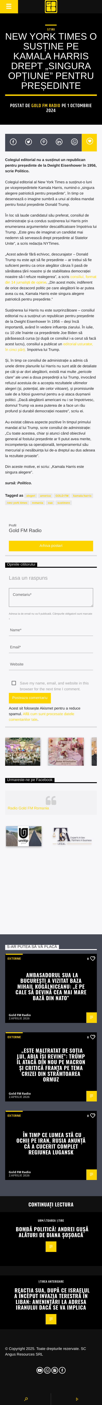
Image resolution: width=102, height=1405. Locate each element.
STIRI (51, 29)
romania (37, 502)
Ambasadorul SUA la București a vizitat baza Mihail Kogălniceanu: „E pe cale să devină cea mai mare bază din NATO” (50, 986)
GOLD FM (61, 495)
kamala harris (82, 495)
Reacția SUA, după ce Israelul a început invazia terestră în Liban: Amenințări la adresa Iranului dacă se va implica (52, 1298)
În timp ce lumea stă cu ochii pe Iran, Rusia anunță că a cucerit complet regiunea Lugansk (51, 1143)
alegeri (30, 495)
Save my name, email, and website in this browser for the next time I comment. (54, 683)
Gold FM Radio (46, 105)
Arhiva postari (51, 546)
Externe (14, 958)
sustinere (63, 502)
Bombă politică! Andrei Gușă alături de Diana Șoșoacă (52, 1232)
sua (50, 502)
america (45, 495)
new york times (17, 502)
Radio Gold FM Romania (28, 808)
